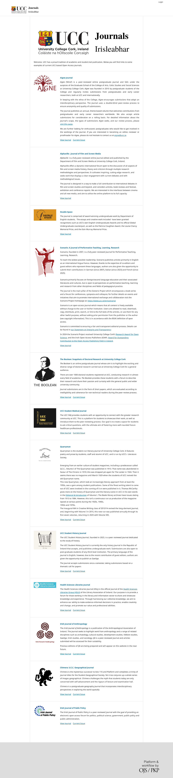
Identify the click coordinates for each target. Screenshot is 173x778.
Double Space (66, 212)
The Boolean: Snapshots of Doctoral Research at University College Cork (93, 359)
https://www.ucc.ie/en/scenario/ (102, 300)
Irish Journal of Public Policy (73, 708)
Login (160, 2)
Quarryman (65, 446)
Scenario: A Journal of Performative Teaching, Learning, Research (89, 247)
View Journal (65, 140)
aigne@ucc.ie (120, 135)
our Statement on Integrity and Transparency (91, 329)
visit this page (66, 124)
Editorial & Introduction (76, 495)
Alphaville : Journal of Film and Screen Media (80, 153)
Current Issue (79, 140)
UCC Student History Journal (73, 533)
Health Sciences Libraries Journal (75, 585)
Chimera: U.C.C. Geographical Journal (77, 667)
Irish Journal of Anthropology (73, 624)
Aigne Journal (66, 77)
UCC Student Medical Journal (73, 411)
